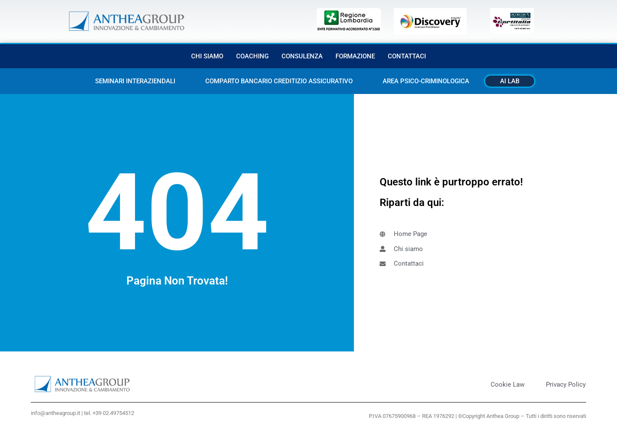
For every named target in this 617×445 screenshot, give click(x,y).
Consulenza (302, 56)
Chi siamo (207, 56)
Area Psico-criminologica (426, 81)
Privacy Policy (566, 384)
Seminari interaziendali (135, 81)
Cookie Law (507, 384)
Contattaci (407, 56)
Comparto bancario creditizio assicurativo (279, 81)
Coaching (252, 56)
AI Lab (509, 81)
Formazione (355, 56)
